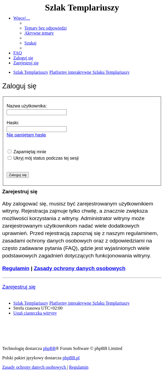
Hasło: (13, 122)
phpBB (49, 348)
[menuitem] (45, 28)
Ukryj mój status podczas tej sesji (43, 158)
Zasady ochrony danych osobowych (79, 268)
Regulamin (15, 268)
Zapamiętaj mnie (27, 151)
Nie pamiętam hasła (26, 135)
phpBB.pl (71, 357)
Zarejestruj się (19, 287)
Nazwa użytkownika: (27, 106)
